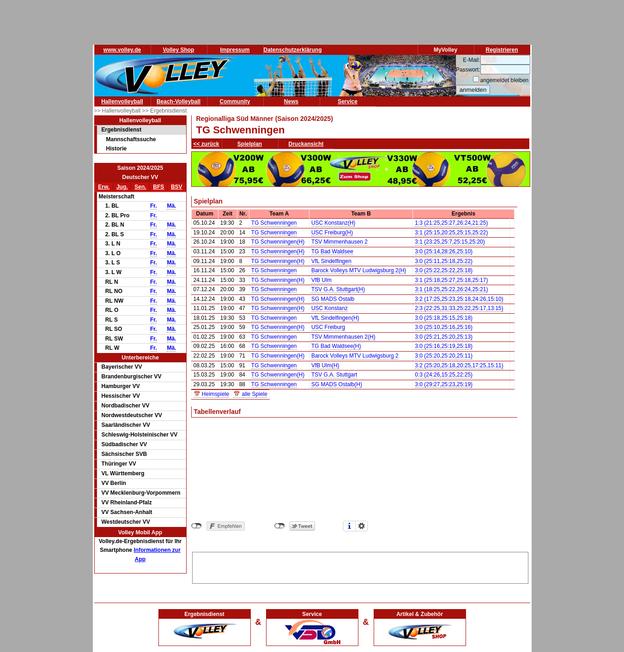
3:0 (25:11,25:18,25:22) (444, 261)
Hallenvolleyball (122, 101)
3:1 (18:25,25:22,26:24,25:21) (451, 289)
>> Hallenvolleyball (118, 111)
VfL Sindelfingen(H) (335, 318)
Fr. (153, 206)
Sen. (140, 187)
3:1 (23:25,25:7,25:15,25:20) (450, 242)
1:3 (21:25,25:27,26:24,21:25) (451, 223)
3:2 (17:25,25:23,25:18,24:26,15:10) (459, 299)
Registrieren (501, 50)
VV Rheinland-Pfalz (127, 502)
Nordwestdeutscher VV (132, 415)
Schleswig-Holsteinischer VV (140, 434)
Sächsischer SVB (124, 454)
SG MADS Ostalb (332, 299)
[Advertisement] (360, 566)
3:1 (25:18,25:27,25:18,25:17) (451, 280)
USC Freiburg (328, 327)
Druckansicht (306, 144)
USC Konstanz (329, 308)
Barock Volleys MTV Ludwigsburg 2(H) (358, 270)
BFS (158, 187)
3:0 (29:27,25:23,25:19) (444, 384)
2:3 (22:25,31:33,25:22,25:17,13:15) (459, 308)
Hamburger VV (121, 386)
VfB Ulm (321, 280)
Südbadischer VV (124, 444)
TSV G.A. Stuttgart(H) (338, 289)
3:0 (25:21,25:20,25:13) (444, 337)
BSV (176, 187)
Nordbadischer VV (126, 405)
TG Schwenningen (274, 223)
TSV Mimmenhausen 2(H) (343, 337)
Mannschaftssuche (131, 139)
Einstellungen (361, 526)
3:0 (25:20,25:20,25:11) (444, 356)
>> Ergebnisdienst (164, 111)
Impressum (234, 50)
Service (347, 101)
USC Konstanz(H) (333, 223)
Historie (116, 148)
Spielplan (249, 144)
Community (235, 101)
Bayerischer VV (122, 367)
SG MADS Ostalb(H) (336, 384)
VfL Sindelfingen (331, 261)
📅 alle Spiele (250, 394)
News (291, 101)
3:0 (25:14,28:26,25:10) (444, 251)
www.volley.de (122, 50)
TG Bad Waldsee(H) (336, 346)
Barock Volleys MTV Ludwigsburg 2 (355, 356)
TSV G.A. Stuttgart (334, 374)
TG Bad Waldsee (332, 251)
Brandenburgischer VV (132, 376)
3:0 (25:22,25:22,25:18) (444, 270)
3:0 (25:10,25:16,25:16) (444, 327)
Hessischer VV (121, 396)
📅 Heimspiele (212, 394)
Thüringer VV (119, 464)
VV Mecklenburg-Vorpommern (141, 493)
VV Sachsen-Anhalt (127, 512)
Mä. (171, 206)
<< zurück (206, 144)
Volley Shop (178, 50)
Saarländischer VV (126, 425)
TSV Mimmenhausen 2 (339, 242)
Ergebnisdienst (122, 129)
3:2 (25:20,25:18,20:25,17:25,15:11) (459, 365)
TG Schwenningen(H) (277, 242)
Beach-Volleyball (178, 101)
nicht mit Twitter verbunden (279, 526)
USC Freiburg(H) (332, 232)
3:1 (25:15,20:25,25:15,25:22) (451, 232)
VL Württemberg (123, 473)
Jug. (122, 187)
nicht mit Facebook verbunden (196, 526)
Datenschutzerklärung (293, 50)
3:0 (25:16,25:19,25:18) (444, 346)
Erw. (103, 187)
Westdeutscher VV (126, 522)
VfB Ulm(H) (325, 365)
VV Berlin (114, 483)
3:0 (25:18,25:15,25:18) (444, 318)
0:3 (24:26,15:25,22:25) (444, 374)
